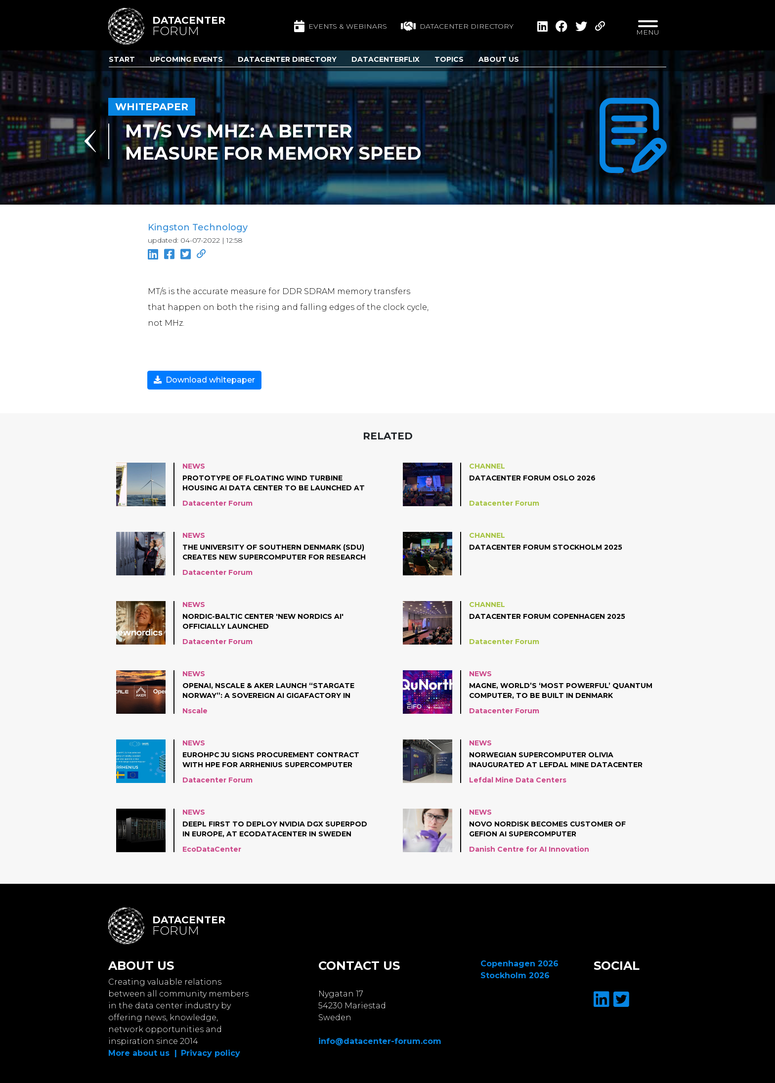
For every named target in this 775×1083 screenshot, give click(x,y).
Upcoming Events (186, 59)
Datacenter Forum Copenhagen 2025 (547, 616)
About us (498, 59)
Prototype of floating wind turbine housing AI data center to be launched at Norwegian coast (274, 483)
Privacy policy (210, 1053)
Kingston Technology (198, 227)
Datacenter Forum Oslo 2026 (532, 478)
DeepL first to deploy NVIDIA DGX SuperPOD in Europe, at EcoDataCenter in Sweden (274, 829)
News (193, 466)
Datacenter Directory (287, 59)
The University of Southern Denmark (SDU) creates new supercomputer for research (274, 552)
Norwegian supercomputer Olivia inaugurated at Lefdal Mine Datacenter (556, 759)
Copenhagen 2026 (519, 963)
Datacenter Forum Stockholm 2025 (546, 547)
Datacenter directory (457, 26)
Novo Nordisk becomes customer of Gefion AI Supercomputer (548, 829)
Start (122, 59)
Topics (449, 59)
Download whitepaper (204, 380)
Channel (487, 466)
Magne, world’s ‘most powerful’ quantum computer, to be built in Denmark (560, 690)
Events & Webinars (340, 26)
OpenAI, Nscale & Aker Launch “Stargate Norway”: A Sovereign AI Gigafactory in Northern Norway (268, 691)
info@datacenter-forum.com (379, 1041)
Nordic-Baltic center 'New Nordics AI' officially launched (263, 621)
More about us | (142, 1053)
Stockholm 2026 (515, 975)
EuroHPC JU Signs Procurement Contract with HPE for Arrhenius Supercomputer (271, 759)
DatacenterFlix (385, 59)
